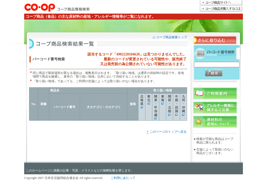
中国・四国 (176, 104)
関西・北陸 (169, 104)
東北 (148, 98)
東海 (162, 98)
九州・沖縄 (183, 104)
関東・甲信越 (155, 106)
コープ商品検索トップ (171, 37)
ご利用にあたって (123, 178)
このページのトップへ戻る (168, 131)
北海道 (141, 100)
